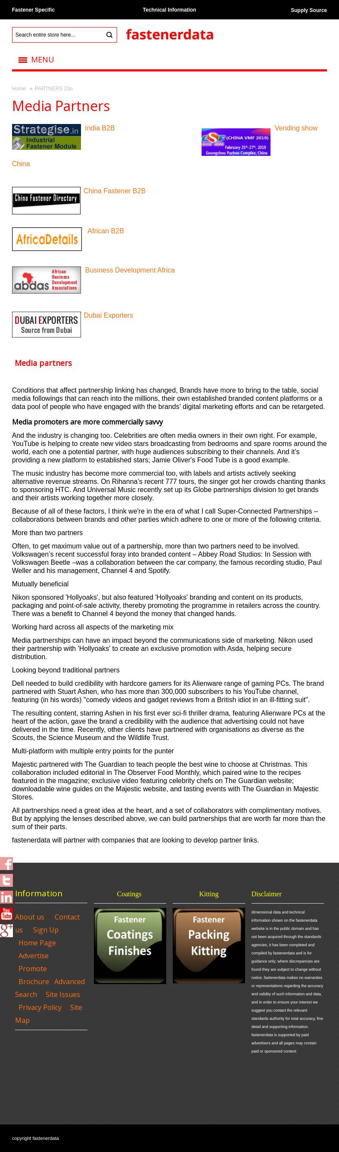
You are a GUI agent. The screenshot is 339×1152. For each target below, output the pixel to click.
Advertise (34, 955)
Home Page (37, 943)
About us (29, 917)
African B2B (105, 231)
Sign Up (46, 930)
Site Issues (63, 994)
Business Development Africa (130, 270)
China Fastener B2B (115, 191)
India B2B (99, 128)
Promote (33, 968)
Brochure (34, 981)
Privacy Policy (40, 1007)
